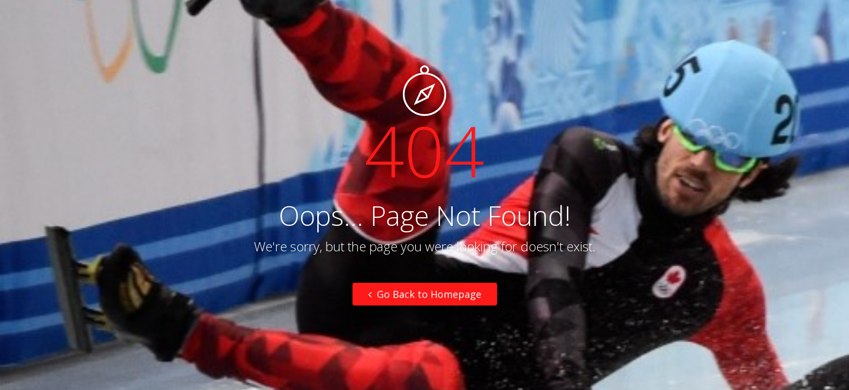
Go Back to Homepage (424, 294)
